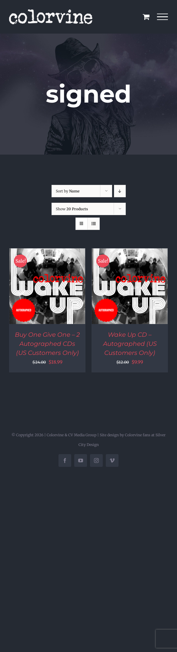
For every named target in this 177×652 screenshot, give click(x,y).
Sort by (67, 191)
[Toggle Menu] (162, 17)
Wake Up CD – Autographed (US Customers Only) (130, 343)
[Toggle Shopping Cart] (146, 16)
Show (72, 209)
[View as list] (93, 224)
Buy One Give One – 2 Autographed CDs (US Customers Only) (47, 343)
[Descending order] (120, 191)
